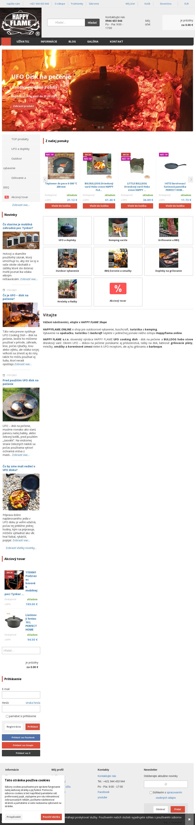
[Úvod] (21, 23)
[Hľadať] (37, 650)
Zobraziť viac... (21, 205)
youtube (102, 797)
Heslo (5, 703)
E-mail (6, 689)
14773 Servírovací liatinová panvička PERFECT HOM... (175, 187)
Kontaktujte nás (107, 776)
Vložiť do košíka (61, 205)
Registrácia (14, 726)
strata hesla (33, 703)
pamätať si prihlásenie (21, 716)
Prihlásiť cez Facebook (23, 737)
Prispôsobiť (14, 817)
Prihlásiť (33, 726)
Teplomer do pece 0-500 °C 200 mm (61, 185)
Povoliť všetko (51, 817)
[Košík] (178, 22)
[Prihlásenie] (145, 23)
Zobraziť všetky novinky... (21, 548)
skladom (72, 195)
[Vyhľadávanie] (66, 22)
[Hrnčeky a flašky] (67, 292)
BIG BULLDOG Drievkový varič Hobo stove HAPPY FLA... (99, 187)
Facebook (103, 792)
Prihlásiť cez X (23, 753)
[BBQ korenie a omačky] (118, 261)
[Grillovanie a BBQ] (169, 230)
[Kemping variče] (118, 230)
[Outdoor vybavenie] (67, 261)
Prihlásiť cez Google (23, 745)
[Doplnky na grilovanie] (169, 261)
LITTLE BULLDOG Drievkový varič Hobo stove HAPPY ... (137, 187)
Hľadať (92, 22)
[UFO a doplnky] (67, 230)
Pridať (177, 809)
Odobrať (160, 809)
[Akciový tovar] (118, 292)
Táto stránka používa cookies (27, 780)
